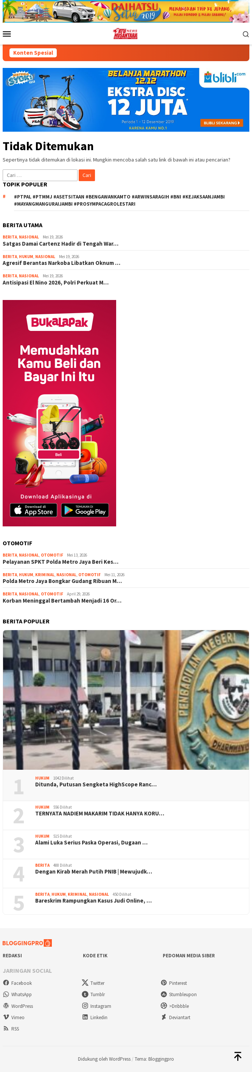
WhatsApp (17, 994)
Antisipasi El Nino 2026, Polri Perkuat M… (56, 282)
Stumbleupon (178, 994)
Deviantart (175, 1017)
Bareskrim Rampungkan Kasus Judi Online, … (93, 900)
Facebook (17, 983)
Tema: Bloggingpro (154, 1059)
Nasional (29, 237)
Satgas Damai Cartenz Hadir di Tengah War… (60, 243)
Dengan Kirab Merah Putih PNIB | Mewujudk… (93, 871)
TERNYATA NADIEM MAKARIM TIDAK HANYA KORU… (99, 813)
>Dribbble (174, 1006)
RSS (11, 1029)
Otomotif (52, 555)
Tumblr (93, 994)
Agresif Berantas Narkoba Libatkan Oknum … (61, 263)
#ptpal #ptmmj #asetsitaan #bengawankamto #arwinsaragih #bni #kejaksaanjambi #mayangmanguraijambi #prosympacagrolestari (119, 201)
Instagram (96, 1006)
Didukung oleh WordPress (104, 1059)
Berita (10, 237)
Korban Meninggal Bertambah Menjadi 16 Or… (62, 600)
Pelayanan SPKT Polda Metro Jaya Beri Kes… (60, 561)
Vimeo (14, 1017)
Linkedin (94, 1017)
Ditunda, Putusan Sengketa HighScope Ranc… (96, 784)
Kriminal (44, 574)
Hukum (26, 256)
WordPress (18, 1006)
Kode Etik (95, 955)
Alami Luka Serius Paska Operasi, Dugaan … (91, 842)
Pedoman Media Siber (189, 955)
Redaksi (12, 955)
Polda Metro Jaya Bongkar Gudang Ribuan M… (62, 581)
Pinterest (173, 983)
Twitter (93, 983)
